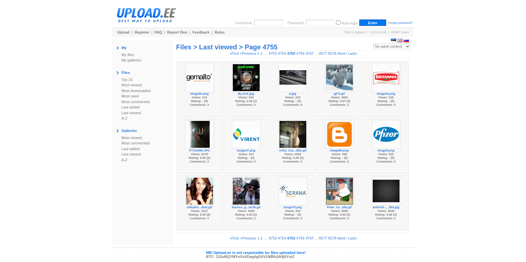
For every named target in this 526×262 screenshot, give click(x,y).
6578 (332, 53)
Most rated (130, 96)
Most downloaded (135, 91)
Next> (342, 53)
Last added (130, 107)
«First (234, 53)
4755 (291, 53)
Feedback (201, 32)
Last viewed (131, 113)
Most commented (135, 102)
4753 (273, 53)
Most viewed (131, 85)
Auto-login (349, 23)
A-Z (124, 118)
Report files (177, 32)
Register (142, 32)
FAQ (158, 32)
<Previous (248, 53)
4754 (282, 53)
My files (127, 55)
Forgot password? (400, 23)
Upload (123, 32)
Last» (352, 53)
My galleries (131, 60)
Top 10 (127, 80)
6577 (323, 53)
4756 (300, 53)
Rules (220, 32)
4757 (310, 53)
